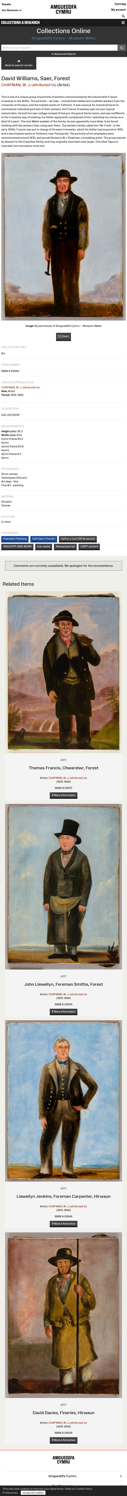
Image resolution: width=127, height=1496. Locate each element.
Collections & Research (20, 22)
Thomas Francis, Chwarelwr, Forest (63, 767)
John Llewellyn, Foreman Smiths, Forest (63, 984)
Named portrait (65, 546)
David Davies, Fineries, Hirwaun (63, 1412)
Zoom (63, 336)
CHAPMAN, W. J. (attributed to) (28, 85)
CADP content (89, 546)
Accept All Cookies (33, 1492)
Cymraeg (120, 3)
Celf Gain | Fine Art (43, 538)
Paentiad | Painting (15, 538)
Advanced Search (63, 54)
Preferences (10, 1492)
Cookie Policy (84, 1488)
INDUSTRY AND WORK (17, 546)
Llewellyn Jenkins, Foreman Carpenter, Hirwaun (64, 1196)
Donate (6, 4)
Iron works (43, 546)
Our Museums (12, 10)
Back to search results (19, 63)
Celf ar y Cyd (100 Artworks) (78, 538)
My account (118, 9)
